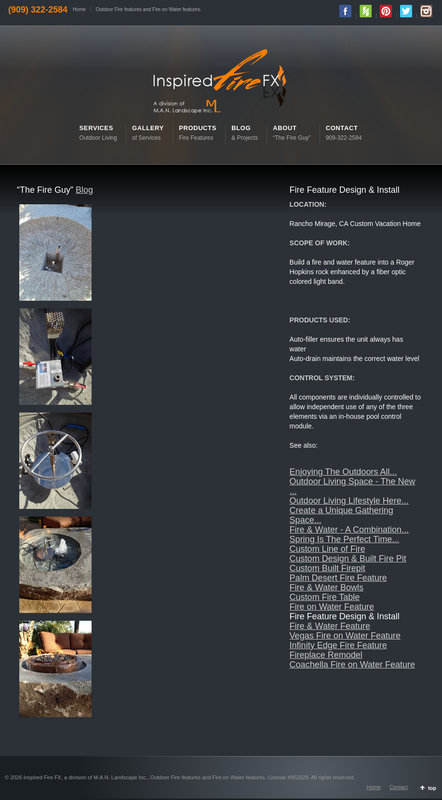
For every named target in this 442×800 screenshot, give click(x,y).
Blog (84, 190)
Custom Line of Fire (327, 549)
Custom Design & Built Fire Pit (348, 558)
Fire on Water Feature (332, 607)
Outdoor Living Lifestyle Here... (349, 501)
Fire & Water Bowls (326, 587)
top (432, 788)
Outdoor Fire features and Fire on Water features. (148, 9)
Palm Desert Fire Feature (338, 578)
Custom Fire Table (325, 597)
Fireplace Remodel (326, 655)
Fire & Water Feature (330, 626)
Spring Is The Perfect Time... (345, 539)
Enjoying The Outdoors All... (343, 472)
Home (79, 9)
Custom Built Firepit (327, 568)
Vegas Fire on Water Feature (345, 635)
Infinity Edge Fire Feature (338, 645)
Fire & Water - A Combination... (349, 529)
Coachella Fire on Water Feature (352, 664)
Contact (398, 787)
